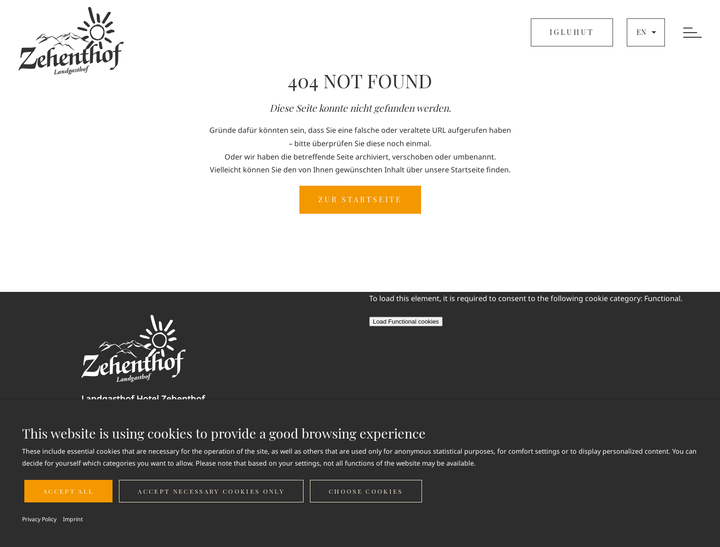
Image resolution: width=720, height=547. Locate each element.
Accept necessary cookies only (211, 491)
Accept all (68, 491)
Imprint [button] (73, 519)
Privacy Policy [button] (39, 519)
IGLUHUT (572, 32)
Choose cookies (366, 491)
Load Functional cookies (406, 321)
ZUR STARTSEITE (360, 199)
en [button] (647, 32)
